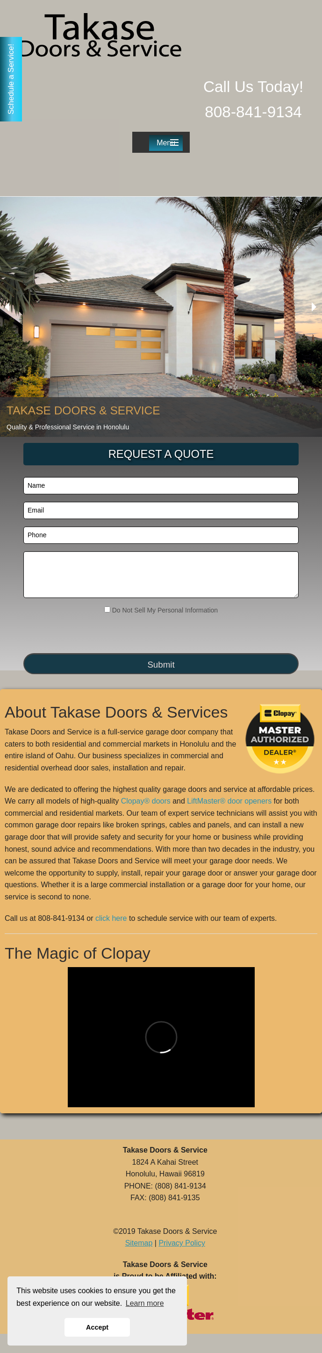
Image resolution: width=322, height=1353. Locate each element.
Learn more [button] (145, 1303)
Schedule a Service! (11, 79)
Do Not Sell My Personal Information (161, 610)
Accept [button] (97, 1327)
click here (111, 918)
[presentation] (80, 634)
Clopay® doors (146, 801)
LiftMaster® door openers (229, 801)
